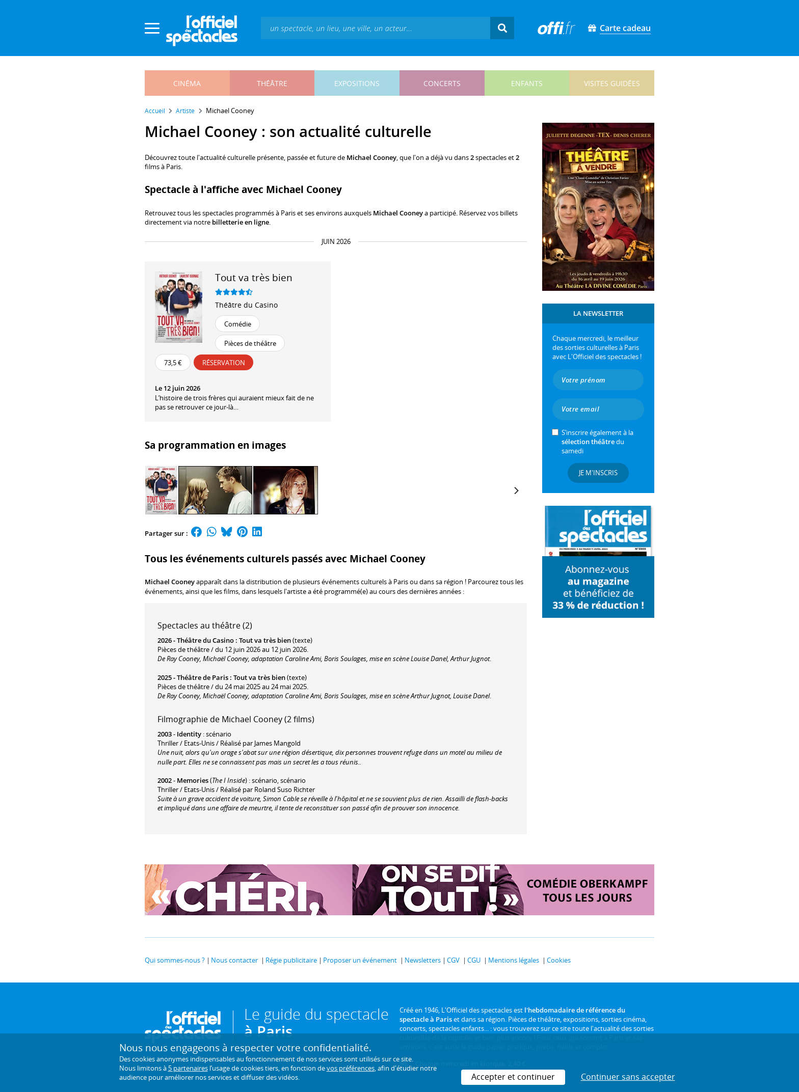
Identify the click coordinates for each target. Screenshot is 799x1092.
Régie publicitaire (291, 960)
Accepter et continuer (513, 1076)
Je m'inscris (598, 472)
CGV (453, 960)
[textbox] (375, 28)
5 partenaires (188, 1068)
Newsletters (423, 960)
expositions (357, 83)
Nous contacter (234, 960)
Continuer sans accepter (628, 1076)
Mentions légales (513, 960)
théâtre (272, 83)
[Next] (516, 490)
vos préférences (351, 1068)
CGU (474, 960)
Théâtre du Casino (246, 305)
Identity (189, 734)
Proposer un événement (360, 960)
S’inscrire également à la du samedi (597, 441)
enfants (527, 83)
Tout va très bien (265, 640)
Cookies (559, 960)
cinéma (187, 83)
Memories (192, 780)
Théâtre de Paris (202, 677)
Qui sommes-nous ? (175, 960)
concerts (442, 83)
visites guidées (612, 83)
